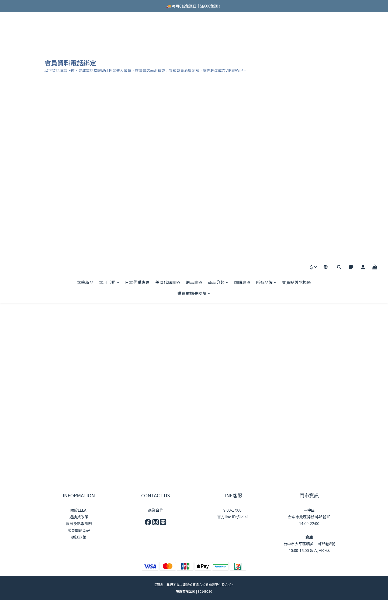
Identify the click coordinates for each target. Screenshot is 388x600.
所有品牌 (266, 33)
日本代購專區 (137, 33)
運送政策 (78, 537)
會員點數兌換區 (296, 33)
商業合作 (155, 510)
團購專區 (242, 33)
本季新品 (85, 33)
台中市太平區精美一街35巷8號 (309, 543)
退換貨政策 (79, 516)
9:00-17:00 (232, 510)
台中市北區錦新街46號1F (309, 516)
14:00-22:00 (309, 523)
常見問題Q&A (78, 530)
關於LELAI (78, 510)
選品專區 (194, 33)
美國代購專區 (167, 33)
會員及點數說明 (79, 523)
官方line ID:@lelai (232, 516)
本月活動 (109, 33)
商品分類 (218, 33)
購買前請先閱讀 (193, 44)
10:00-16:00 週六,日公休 (309, 550)
